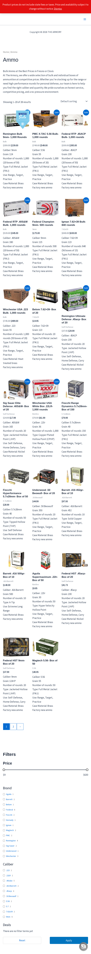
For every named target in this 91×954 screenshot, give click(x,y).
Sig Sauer (10, 845)
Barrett (9, 799)
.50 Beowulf (11, 896)
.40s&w (9, 880)
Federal (9, 809)
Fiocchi (9, 815)
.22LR (8, 875)
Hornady (9, 820)
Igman (8, 825)
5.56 (8, 901)
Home (6, 52)
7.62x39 (9, 911)
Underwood (11, 851)
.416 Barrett (11, 885)
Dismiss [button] (58, 8)
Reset (22, 940)
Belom (9, 804)
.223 (8, 870)
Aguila (8, 794)
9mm (8, 916)
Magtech (10, 830)
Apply (69, 940)
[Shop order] (73, 101)
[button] (83, 946)
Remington (11, 840)
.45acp (9, 891)
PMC (8, 835)
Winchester (11, 856)
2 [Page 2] (13, 726)
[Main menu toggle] (85, 19)
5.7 (7, 906)
